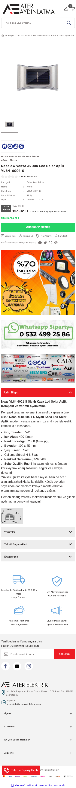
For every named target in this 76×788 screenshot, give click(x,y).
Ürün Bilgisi (11, 392)
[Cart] (73, 9)
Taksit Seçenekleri (15, 544)
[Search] (38, 23)
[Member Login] (66, 8)
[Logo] (31, 9)
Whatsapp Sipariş (38, 227)
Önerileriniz (11, 556)
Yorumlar (9, 532)
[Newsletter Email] (38, 654)
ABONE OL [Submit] (64, 654)
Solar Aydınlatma (35, 182)
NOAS (29, 187)
